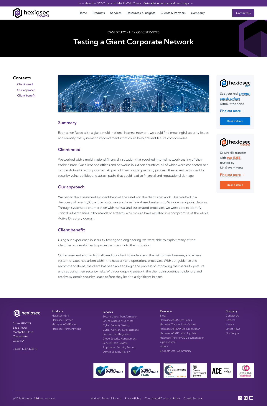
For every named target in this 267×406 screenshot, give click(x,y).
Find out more (230, 111)
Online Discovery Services (118, 320)
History (230, 324)
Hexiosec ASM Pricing (64, 324)
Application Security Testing (119, 347)
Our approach (26, 90)
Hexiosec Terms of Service (106, 398)
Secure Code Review (115, 343)
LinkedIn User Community (175, 350)
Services (115, 13)
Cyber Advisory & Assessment (121, 329)
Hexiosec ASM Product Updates (178, 333)
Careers (230, 320)
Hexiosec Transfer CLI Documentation (182, 337)
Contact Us (243, 13)
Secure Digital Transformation (120, 316)
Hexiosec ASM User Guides (176, 320)
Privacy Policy (133, 398)
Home (83, 13)
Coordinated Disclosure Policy (162, 398)
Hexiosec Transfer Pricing (66, 328)
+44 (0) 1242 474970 (25, 349)
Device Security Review (117, 351)
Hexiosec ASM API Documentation (180, 328)
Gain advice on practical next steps (166, 3)
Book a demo (235, 121)
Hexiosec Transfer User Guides (178, 324)
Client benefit (26, 95)
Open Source (168, 342)
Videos (164, 346)
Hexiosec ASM (60, 315)
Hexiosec (27, 398)
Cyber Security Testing (116, 325)
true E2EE (234, 157)
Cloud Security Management (119, 338)
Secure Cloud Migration (116, 334)
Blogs (163, 315)
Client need (25, 84)
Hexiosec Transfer (62, 320)
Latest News (233, 328)
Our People (232, 333)
